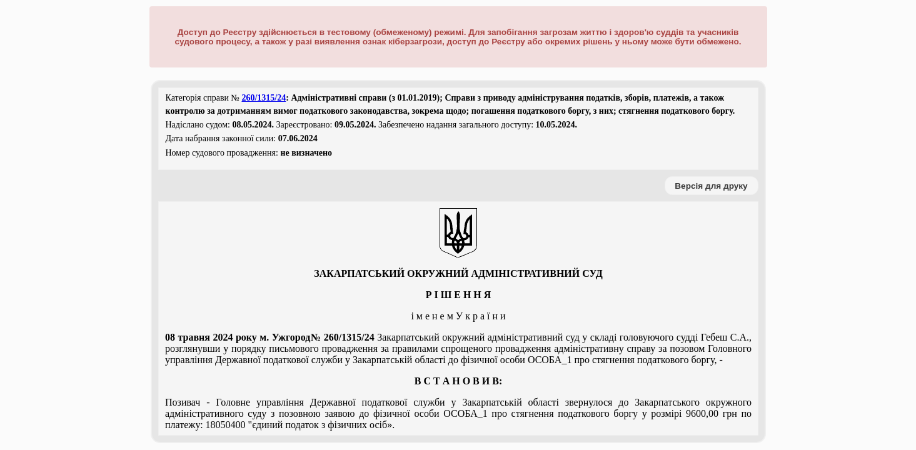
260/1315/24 (263, 97)
